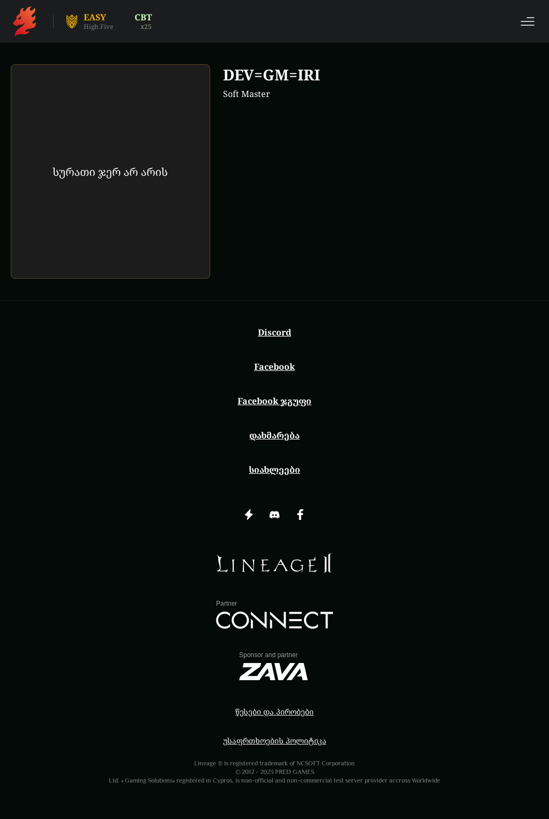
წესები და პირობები (274, 711)
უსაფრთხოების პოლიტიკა (275, 740)
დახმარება (274, 435)
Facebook (274, 367)
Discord (274, 332)
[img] (274, 563)
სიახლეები (274, 469)
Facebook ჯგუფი (274, 401)
